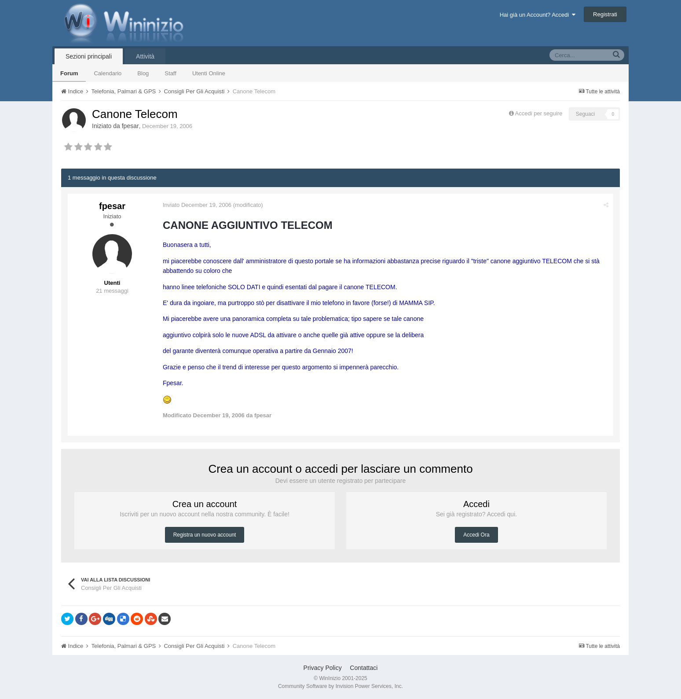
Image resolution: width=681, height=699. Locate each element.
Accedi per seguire (539, 113)
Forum (69, 73)
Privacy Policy (323, 667)
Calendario (107, 73)
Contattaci (363, 667)
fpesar (130, 125)
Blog (143, 73)
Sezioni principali (89, 56)
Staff (170, 73)
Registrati (605, 14)
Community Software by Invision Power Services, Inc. (340, 686)
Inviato (197, 205)
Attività (145, 56)
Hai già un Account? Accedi (538, 14)
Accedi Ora (476, 535)
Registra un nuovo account (204, 535)
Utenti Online (208, 73)
